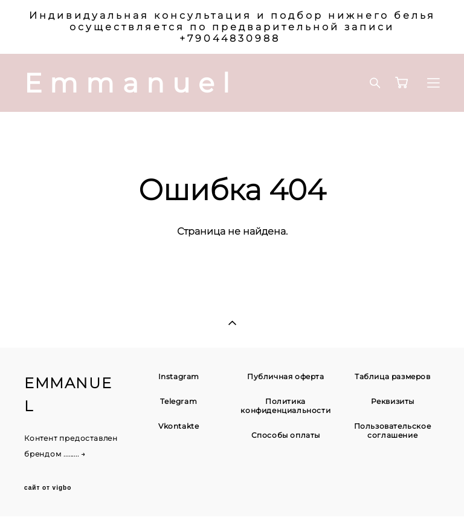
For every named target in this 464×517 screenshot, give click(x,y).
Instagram (178, 376)
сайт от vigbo (47, 488)
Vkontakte (178, 426)
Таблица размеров (393, 376)
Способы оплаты (285, 435)
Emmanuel (131, 83)
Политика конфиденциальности (285, 406)
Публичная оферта (285, 376)
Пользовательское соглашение (392, 430)
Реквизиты (392, 401)
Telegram (178, 401)
